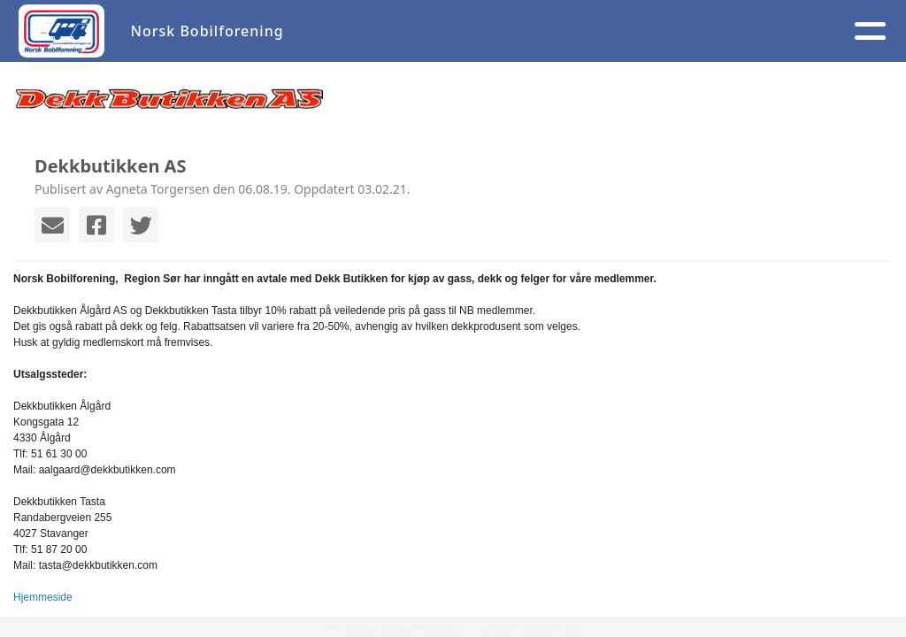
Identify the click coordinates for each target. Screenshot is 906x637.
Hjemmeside (43, 597)
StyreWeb (552, 626)
